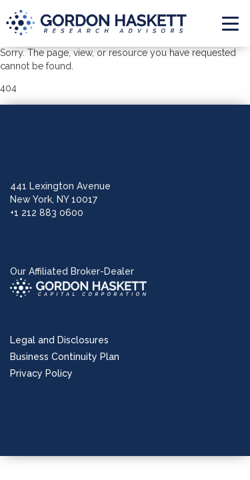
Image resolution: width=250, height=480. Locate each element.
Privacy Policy (41, 373)
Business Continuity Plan (64, 356)
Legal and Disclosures (59, 340)
